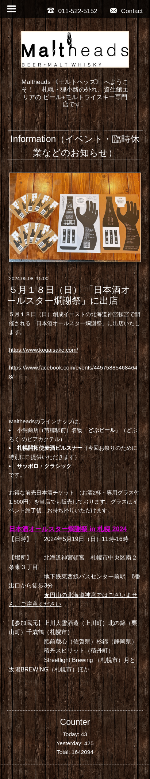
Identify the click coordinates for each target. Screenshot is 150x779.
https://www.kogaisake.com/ (43, 350)
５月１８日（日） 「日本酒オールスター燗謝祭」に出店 (68, 295)
